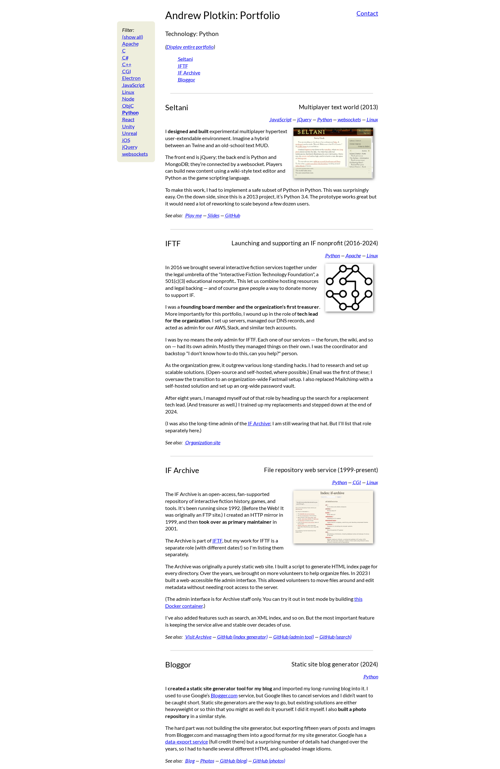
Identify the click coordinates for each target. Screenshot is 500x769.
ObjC (128, 106)
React (128, 119)
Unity (128, 126)
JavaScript (133, 85)
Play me (193, 215)
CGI (126, 71)
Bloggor (186, 79)
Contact (367, 13)
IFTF (183, 66)
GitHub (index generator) (242, 637)
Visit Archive (198, 637)
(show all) (132, 37)
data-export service (186, 741)
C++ (126, 64)
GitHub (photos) (269, 761)
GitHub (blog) (233, 761)
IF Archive (189, 72)
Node (128, 99)
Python (130, 112)
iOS (126, 140)
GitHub (232, 215)
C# (125, 57)
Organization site (202, 442)
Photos (207, 761)
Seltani (185, 59)
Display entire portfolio (190, 47)
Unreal (129, 133)
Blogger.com (224, 695)
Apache (130, 43)
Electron (131, 78)
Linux (128, 92)
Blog (190, 761)
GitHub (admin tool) (293, 637)
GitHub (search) (335, 637)
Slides (213, 215)
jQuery (129, 147)
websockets (135, 154)
